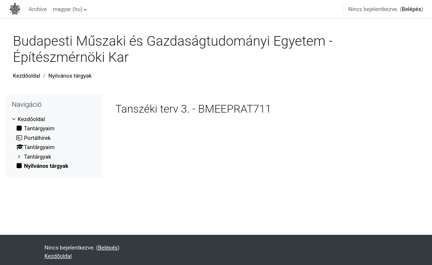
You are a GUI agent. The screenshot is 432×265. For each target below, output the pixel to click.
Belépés (411, 9)
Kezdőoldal (26, 76)
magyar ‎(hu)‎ (67, 9)
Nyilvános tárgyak (70, 76)
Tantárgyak (37, 156)
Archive (37, 9)
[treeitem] (54, 142)
